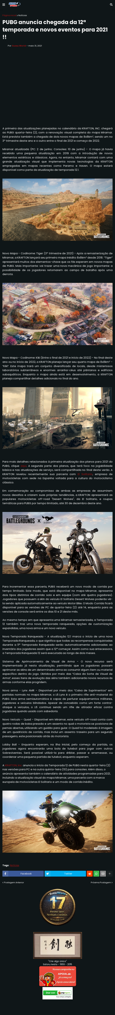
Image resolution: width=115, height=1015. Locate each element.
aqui (23, 466)
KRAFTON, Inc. (13, 765)
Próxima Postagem (101, 882)
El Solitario (85, 474)
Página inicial (9, 15)
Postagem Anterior (14, 882)
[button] (3, 4)
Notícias (22, 15)
